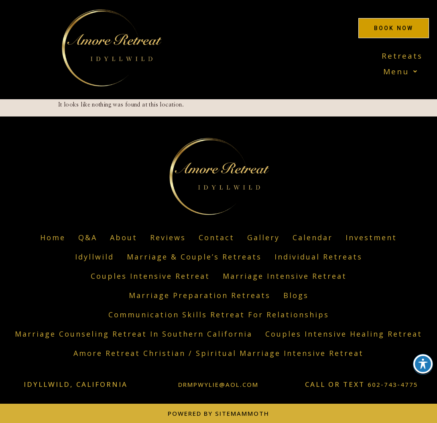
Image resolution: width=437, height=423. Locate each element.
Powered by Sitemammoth (218, 413)
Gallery (263, 237)
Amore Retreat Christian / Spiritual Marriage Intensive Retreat (218, 353)
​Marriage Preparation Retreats (199, 295)
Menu (403, 71)
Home (52, 237)
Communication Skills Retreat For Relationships (218, 314)
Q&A (87, 237)
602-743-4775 (393, 384)
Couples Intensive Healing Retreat (343, 334)
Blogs (296, 295)
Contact (216, 237)
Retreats (402, 56)
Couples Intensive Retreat (150, 276)
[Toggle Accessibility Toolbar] (423, 364)
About (123, 237)
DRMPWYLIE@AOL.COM (218, 384)
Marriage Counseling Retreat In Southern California (133, 334)
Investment (371, 237)
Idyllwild (94, 257)
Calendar (313, 237)
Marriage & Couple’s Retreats (194, 257)
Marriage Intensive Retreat (285, 276)
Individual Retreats (318, 257)
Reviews (168, 237)
